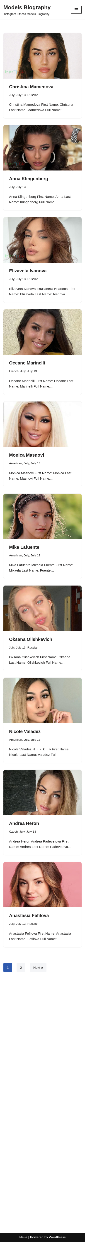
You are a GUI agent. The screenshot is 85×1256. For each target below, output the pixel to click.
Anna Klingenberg (28, 178)
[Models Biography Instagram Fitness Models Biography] (27, 9)
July (11, 95)
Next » (38, 967)
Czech (13, 831)
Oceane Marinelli (27, 362)
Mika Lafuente (24, 547)
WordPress (57, 1251)
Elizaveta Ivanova (28, 270)
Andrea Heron (24, 823)
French (14, 371)
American (15, 463)
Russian (33, 95)
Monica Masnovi (26, 455)
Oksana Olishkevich (30, 639)
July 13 (21, 95)
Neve (23, 1251)
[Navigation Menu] (76, 10)
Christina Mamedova (31, 86)
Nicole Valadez (25, 731)
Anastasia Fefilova (29, 915)
